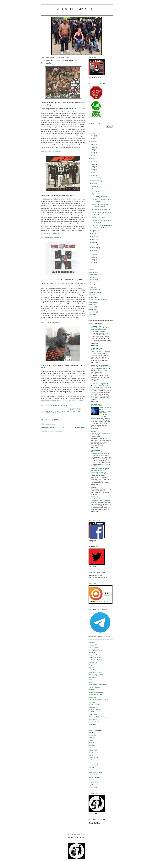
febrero (94, 248)
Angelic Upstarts (54, 411)
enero (94, 250)
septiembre (96, 186)
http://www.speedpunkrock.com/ (51, 237)
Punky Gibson (93, 719)
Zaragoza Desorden (95, 709)
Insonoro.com (95, 450)
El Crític (91, 752)
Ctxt (90, 762)
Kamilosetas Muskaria (95, 660)
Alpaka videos (96, 194)
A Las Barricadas (94, 765)
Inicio (64, 427)
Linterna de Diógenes (95, 772)
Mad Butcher (93, 677)
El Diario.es (92, 735)
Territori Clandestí (94, 777)
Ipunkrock (92, 702)
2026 (92, 136)
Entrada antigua (80, 427)
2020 (92, 153)
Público (91, 740)
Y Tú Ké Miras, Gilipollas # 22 (101, 209)
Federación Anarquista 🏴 (99, 384)
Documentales (93, 289)
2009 (92, 260)
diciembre (95, 178)
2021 (92, 150)
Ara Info (91, 755)
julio (93, 233)
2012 (92, 175)
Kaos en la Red (93, 770)
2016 (92, 164)
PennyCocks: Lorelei (98, 217)
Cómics (91, 282)
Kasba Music (93, 707)
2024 (92, 141)
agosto (94, 231)
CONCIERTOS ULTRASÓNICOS (96, 405)
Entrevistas (92, 294)
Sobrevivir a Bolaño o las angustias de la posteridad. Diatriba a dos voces (99, 472)
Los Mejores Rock (97, 499)
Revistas (91, 314)
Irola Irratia (92, 780)
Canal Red (92, 738)
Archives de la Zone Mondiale (98, 685)
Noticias (91, 307)
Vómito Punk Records (95, 672)
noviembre (95, 181)
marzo (94, 245)
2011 (92, 254)
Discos (43, 413)
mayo (94, 239)
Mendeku (91, 682)
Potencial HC (93, 645)
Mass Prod (92, 690)
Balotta (93, 431)
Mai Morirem (92, 652)
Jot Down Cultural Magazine (100, 469)
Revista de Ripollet (94, 757)
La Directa (92, 745)
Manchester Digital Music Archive (99, 717)
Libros (90, 304)
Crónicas (91, 280)
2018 (92, 158)
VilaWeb (91, 742)
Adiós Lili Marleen (76, 9)
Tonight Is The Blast (95, 722)
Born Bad (91, 667)
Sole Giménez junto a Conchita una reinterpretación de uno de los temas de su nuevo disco (100, 453)
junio (94, 236)
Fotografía (92, 302)
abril (93, 242)
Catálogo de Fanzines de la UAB (99, 699)
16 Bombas (92, 724)
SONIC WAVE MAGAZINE (99, 365)
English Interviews (94, 292)
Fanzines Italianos (94, 704)
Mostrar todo (109, 514)
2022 (92, 147)
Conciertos (92, 277)
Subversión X (56, 413)
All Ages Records (94, 665)
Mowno (93, 487)
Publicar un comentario (48, 424)
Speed (48, 413)
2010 (92, 257)
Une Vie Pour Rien (94, 687)
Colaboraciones (93, 275)
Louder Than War (96, 348)
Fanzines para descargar (96, 299)
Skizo (90, 680)
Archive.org (92, 697)
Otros (90, 309)
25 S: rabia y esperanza (99, 197)
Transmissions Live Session (99, 489)
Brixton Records (94, 670)
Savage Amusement (95, 657)
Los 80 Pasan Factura (95, 712)
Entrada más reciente (47, 427)
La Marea (92, 760)
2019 (92, 155)
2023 (92, 144)
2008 (92, 263)
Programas (92, 312)
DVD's (90, 284)
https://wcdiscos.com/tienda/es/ (51, 152)
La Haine (91, 767)
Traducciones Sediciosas (96, 692)
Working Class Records (96, 650)
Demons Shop (93, 662)
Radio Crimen (93, 714)
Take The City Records (96, 675)
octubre (94, 183)
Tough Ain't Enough (95, 655)
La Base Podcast (94, 775)
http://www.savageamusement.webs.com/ (54, 405)
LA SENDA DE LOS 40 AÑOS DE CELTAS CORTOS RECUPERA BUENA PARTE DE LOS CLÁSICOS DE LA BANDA (101, 413)
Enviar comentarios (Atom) (58, 431)
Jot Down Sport (96, 326)
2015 (92, 167)
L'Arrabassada (93, 782)
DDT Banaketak (94, 647)
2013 (92, 172)
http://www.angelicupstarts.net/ (51, 322)
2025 (92, 138)
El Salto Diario (93, 750)
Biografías (92, 272)
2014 (92, 170)
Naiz (90, 747)
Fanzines (91, 297)
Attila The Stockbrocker (71, 411)
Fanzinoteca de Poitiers (96, 694)
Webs (90, 317)
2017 (92, 161)
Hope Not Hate (93, 785)
